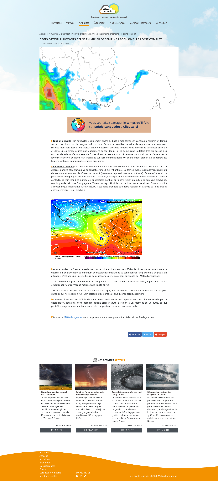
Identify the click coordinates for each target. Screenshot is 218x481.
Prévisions (56, 22)
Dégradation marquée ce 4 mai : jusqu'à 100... (127, 393)
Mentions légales (48, 476)
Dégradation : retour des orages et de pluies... (159, 393)
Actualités (84, 22)
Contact (43, 469)
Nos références (118, 22)
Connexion (161, 22)
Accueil (42, 33)
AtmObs (70, 22)
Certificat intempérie (140, 22)
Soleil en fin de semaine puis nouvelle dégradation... (90, 393)
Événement (99, 22)
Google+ (160, 334)
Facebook (134, 334)
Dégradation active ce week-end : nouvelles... (54, 393)
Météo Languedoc (73, 317)
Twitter (147, 334)
